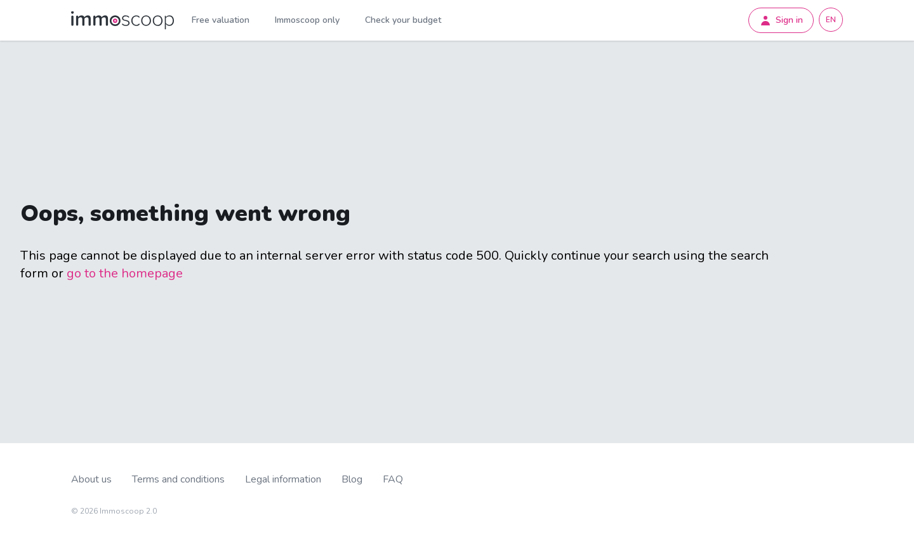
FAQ (393, 480)
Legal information (283, 480)
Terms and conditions (178, 480)
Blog (351, 480)
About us (91, 480)
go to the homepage (125, 273)
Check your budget (403, 20)
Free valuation (220, 20)
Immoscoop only (307, 20)
